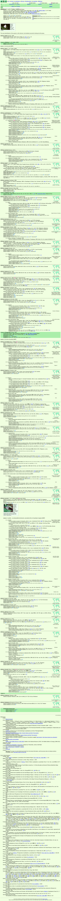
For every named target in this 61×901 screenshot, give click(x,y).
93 (35, 880)
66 (33, 875)
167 (37, 861)
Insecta (12, 1)
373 (57, 803)
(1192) (19, 98)
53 (35, 634)
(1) (10, 18)
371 (27, 225)
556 (38, 789)
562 (39, 321)
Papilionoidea (28, 1)
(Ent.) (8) (31, 96)
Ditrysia (22, 1)
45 (33, 500)
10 (29, 59)
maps (56, 41)
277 (24, 12)
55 (51, 652)
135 (30, 866)
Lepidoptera (17, 1)
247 (39, 137)
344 (30, 100)
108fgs (47, 808)
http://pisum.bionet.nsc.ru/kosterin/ (50, 737)
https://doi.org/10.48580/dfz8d (36, 723)
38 (49, 421)
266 (36, 197)
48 (37, 529)
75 (26, 819)
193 (45, 811)
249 (34, 770)
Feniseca (18, 6)
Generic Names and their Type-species (30, 733)
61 (19, 875)
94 (50, 181)
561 (28, 346)
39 (19, 874)
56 (33, 671)
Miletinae (40, 1)
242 (54, 822)
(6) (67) (31, 203)
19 (32, 183)
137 (30, 818)
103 (15, 875)
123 (28, 875)
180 (42, 587)
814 (35, 229)
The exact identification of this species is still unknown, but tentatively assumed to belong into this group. (22, 33)
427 (27, 17)
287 (39, 456)
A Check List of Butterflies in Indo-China (14, 744)
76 (6, 876)
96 (6, 877)
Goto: (21, 7)
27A (8, 780)
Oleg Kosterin (9, 515)
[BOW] (28, 53)
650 (49, 791)
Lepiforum (8, 730)
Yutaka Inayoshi (10, 43)
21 (31, 198)
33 (42, 349)
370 (40, 159)
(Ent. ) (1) (20, 13)
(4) (20, 674)
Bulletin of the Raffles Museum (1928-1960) (15, 741)
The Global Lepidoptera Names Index (14, 733)
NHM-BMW (18, 15)
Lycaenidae (34, 1)
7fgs (44, 796)
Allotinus (28, 4)
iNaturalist (12, 15)
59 (13, 825)
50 (41, 594)
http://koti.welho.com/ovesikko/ (12, 739)
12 (38, 82)
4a (27, 841)
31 (38, 90)
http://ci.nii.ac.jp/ (9, 719)
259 (48, 774)
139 (42, 875)
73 (46, 850)
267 (27, 825)
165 (29, 228)
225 (19, 881)
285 (35, 10)
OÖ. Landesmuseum (10, 746)
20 (28, 13)
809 (41, 60)
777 (31, 670)
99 (21, 877)
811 (33, 371)
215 (42, 876)
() (40, 4)
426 (33, 17)
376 (40, 96)
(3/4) (45, 103)
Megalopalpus (11, 4)
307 (15, 823)
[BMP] (12, 46)
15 (41, 138)
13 (33, 109)
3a (25, 841)
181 (6, 881)
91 (46, 876)
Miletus (13, 6)
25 (29, 260)
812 (42, 405)
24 (23, 244)
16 (40, 156)
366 (57, 774)
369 (26, 410)
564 (35, 90)
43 (37, 279)
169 (53, 776)
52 (40, 625)
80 (28, 249)
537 (21, 819)
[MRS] (40, 672)
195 (28, 876)
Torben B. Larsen (35, 281)
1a (45, 342)
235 (55, 876)
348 (30, 619)
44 (36, 121)
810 (41, 593)
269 (44, 181)
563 (27, 200)
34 (39, 203)
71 (46, 875)
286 (41, 114)
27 (37, 95)
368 (45, 437)
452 (33, 121)
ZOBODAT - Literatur (19, 746)
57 (29, 681)
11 (39, 70)
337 (13, 787)
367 (36, 350)
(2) (32, 141)
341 (28, 823)
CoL (8, 15)
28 (23, 290)
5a (28, 841)
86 (33, 876)
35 (41, 49)
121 (58, 819)
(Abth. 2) (25, 10)
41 (41, 461)
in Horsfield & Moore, (29, 342)
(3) (27, 90)
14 (29, 122)
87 (17, 866)
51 (6, 875)
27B (10, 780)
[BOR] (35, 93)
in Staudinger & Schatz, (32, 181)
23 (23, 230)
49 (29, 561)
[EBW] (18, 574)
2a (24, 841)
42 (34, 471)
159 (55, 875)
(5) (19, 189)
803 (31, 827)
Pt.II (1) (27, 300)
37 (41, 413)
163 (25, 36)
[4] (28, 568)
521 (26, 674)
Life (8, 1)
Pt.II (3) (33, 676)
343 (25, 53)
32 (18, 787)
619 (34, 279)
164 (28, 242)
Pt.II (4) (24, 278)
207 (26, 11)
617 (17, 814)
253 (41, 676)
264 (48, 782)
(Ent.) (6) (20, 17)
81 (29, 220)
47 (29, 522)
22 (25, 199)
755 (37, 843)
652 (49, 330)
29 (46, 114)
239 (57, 866)
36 (42, 391)
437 (32, 278)
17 (41, 160)
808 (43, 127)
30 (29, 314)
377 (31, 662)
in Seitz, (33, 60)
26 (37, 266)
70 (35, 427)
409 (40, 784)
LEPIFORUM (6, 673)
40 (29, 435)
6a (29, 841)
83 (28, 151)
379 (53, 818)
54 (42, 645)
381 (29, 867)
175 (43, 866)
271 (15, 867)
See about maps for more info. (19, 752)
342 (43, 123)
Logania (18, 4)
